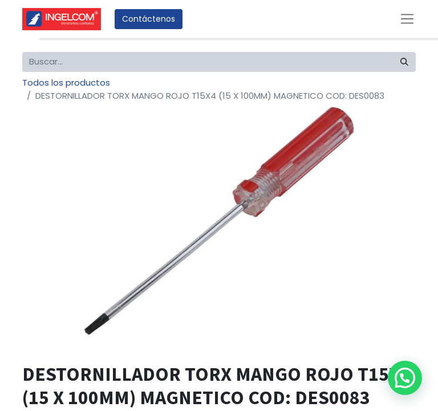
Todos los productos (66, 82)
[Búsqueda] (404, 62)
